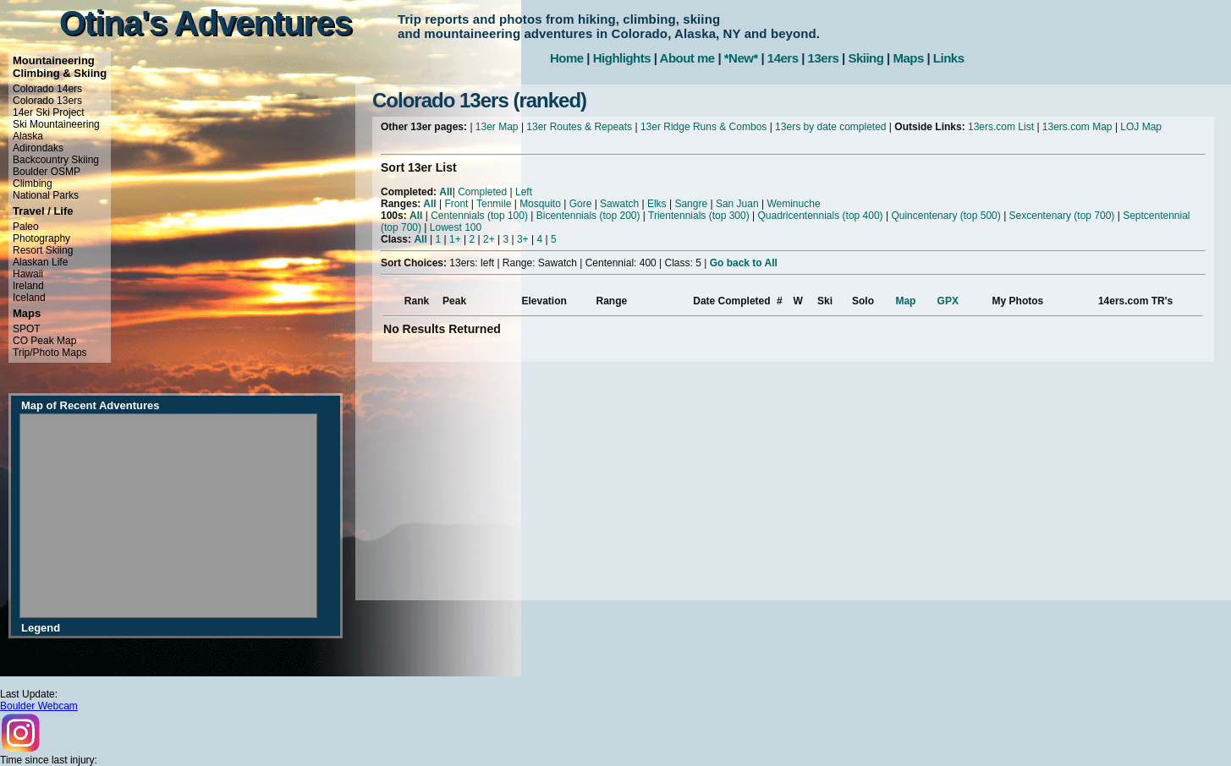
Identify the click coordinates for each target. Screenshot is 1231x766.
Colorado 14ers (47, 89)
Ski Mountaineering (56, 124)
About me (687, 58)
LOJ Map (1141, 127)
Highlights (622, 58)
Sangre (690, 204)
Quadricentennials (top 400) (819, 216)
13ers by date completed (830, 127)
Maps (908, 58)
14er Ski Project (49, 112)
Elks (657, 204)
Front (456, 204)
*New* (741, 58)
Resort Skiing (43, 250)
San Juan (737, 204)
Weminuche (793, 204)
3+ (523, 239)
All (445, 192)
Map (905, 301)
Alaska (28, 136)
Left (523, 192)
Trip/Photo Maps (50, 352)
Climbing (32, 183)
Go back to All (744, 263)
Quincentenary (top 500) (945, 216)
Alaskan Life (40, 262)
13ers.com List (1001, 127)
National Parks (46, 195)
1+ (455, 239)
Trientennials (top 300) (699, 216)
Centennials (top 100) (479, 216)
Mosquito (540, 204)
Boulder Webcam (39, 706)
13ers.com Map (1077, 127)
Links (948, 58)
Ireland (28, 286)
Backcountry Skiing (56, 160)
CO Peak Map (44, 341)
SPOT (27, 329)
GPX (948, 301)
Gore (580, 204)
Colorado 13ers (47, 101)
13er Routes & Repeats (579, 127)
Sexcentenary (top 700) (1062, 216)
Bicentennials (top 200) (588, 216)
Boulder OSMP (46, 172)
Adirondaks (38, 148)
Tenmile (493, 204)
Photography (41, 238)
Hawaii (28, 274)
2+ (489, 239)
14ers (783, 58)
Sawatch (619, 204)
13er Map (497, 127)
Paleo (26, 227)
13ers (823, 58)
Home (567, 58)
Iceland (29, 298)
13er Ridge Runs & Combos (703, 127)
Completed (482, 192)
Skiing (865, 58)
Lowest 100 (455, 227)
